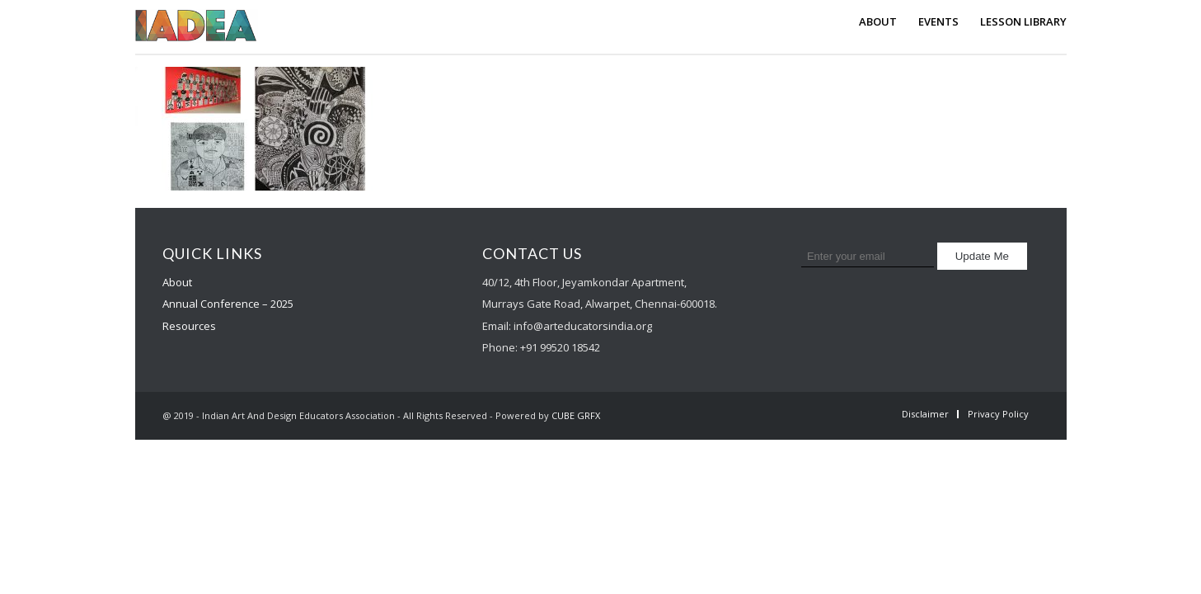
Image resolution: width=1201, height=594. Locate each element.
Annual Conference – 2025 (227, 303)
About (177, 282)
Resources (189, 325)
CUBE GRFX (575, 415)
